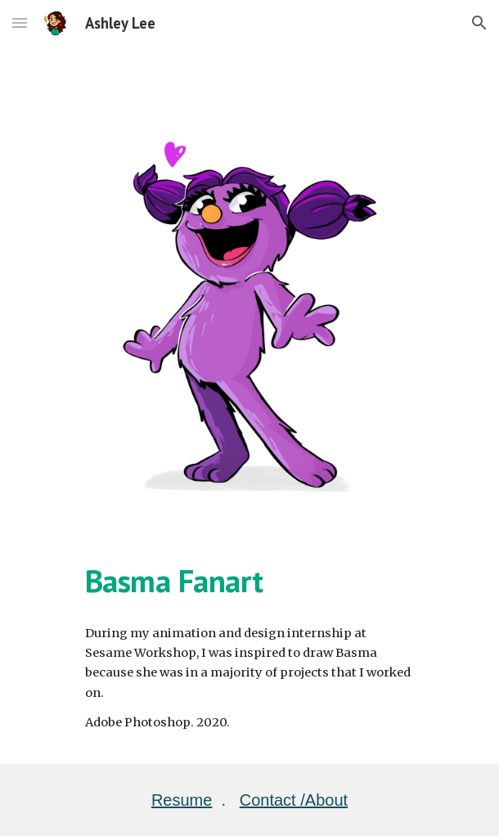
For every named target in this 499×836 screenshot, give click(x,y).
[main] (249, 581)
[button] (19, 22)
